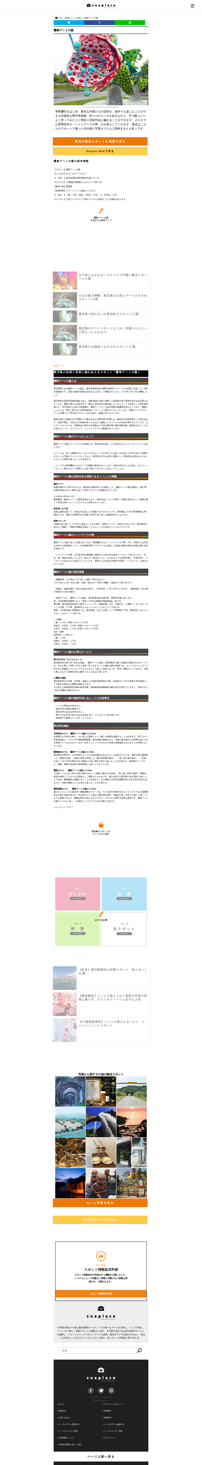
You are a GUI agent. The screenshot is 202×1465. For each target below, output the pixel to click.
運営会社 (61, 1411)
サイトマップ (108, 1437)
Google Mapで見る (100, 150)
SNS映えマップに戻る (100, 1219)
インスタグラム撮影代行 (113, 1424)
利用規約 (106, 1411)
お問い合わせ (63, 1417)
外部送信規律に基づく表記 (69, 1444)
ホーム (60, 1404)
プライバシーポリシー (112, 1404)
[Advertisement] (101, 338)
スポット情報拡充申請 (101, 1333)
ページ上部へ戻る (101, 1456)
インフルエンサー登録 (112, 1431)
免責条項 (106, 1417)
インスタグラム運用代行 (68, 1424)
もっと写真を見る (100, 1202)
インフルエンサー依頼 (67, 1431)
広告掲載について (65, 1437)
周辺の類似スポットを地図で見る (100, 141)
